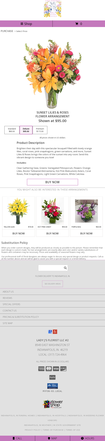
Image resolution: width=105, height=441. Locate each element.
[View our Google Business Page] (50, 333)
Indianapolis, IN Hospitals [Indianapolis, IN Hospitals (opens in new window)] (51, 415)
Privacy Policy (33, 430)
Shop (26, 23)
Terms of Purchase (53, 430)
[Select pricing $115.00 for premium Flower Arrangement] (40, 130)
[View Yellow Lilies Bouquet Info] (18, 211)
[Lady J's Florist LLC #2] (52, 16)
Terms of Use (73, 430)
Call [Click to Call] (17, 438)
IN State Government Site (67, 425)
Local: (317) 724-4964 (52, 354)
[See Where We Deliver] (52, 283)
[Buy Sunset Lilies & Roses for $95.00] (52, 182)
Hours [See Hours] (87, 438)
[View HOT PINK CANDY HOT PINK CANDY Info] (52, 211)
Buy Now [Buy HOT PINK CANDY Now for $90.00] (52, 233)
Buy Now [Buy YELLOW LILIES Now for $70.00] (18, 233)
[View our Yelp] (55, 333)
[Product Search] (53, 268)
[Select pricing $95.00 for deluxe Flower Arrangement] (26, 130)
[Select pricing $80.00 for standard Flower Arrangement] (12, 130)
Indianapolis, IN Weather (37, 425)
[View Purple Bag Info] (86, 211)
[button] (52, 386)
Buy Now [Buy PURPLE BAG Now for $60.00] (86, 233)
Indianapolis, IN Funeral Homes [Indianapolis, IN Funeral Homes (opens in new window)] (18, 415)
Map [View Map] (52, 438)
